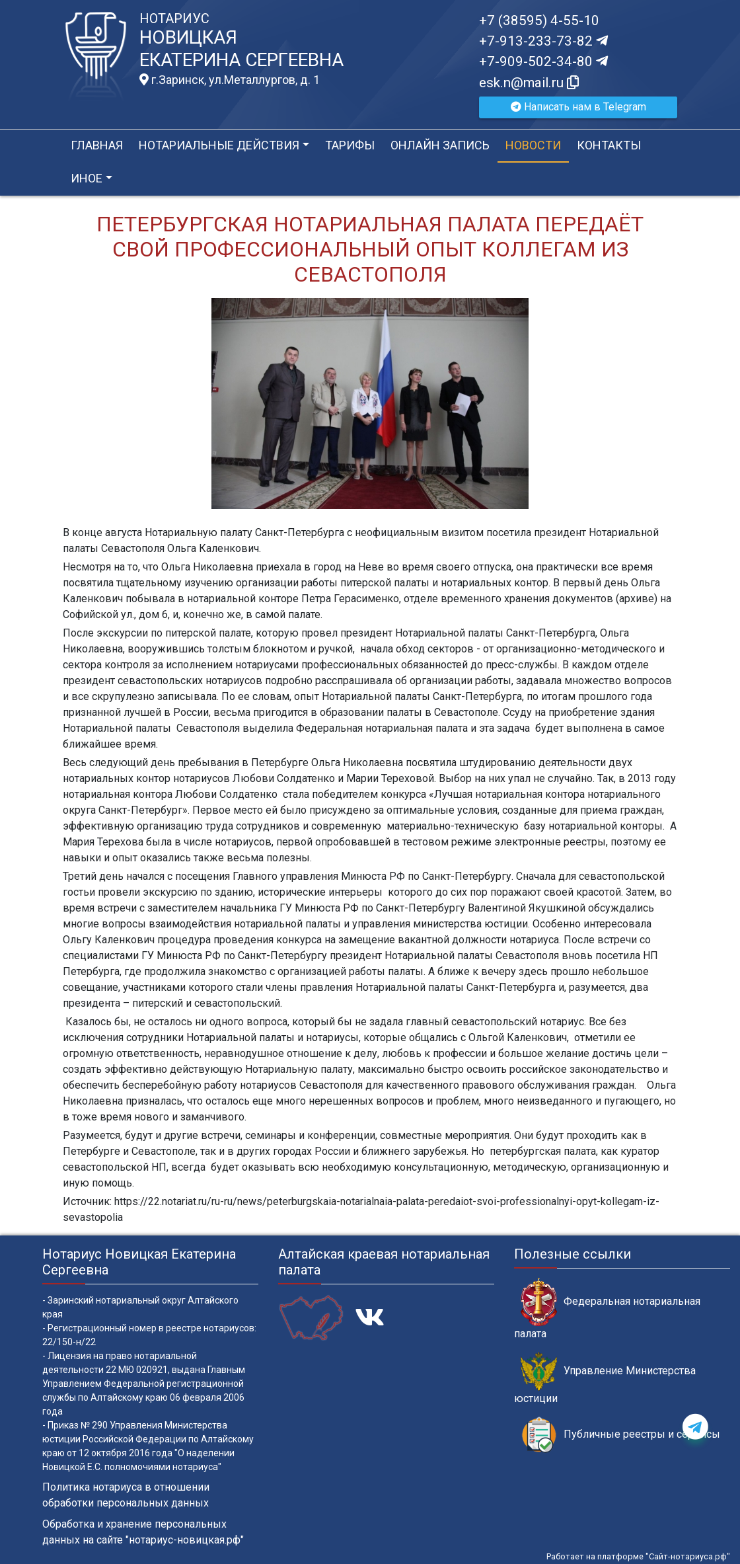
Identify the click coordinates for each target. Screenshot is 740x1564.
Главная (97, 145)
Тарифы (350, 145)
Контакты (609, 145)
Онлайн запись (440, 145)
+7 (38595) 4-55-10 (539, 20)
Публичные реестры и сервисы (620, 1435)
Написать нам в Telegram (578, 106)
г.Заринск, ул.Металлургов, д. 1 (229, 80)
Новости (533, 145)
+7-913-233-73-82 (543, 41)
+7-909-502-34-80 (543, 61)
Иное (86, 178)
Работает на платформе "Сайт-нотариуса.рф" (638, 1556)
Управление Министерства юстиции (605, 1378)
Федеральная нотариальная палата (607, 1309)
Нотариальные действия (219, 145)
